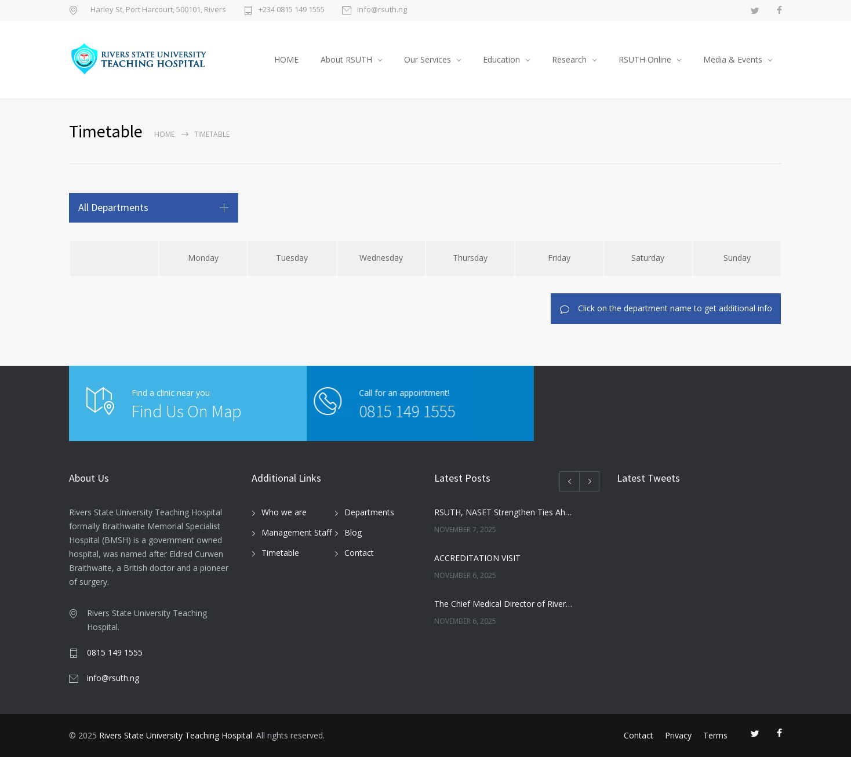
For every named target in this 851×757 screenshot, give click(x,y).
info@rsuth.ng (382, 10)
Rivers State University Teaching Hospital (175, 735)
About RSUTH (346, 59)
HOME (286, 59)
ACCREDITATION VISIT (477, 557)
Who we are (284, 512)
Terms (715, 735)
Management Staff (296, 532)
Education (501, 59)
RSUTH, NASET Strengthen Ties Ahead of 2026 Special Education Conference (504, 512)
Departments (369, 512)
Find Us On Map (187, 411)
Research (569, 59)
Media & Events (732, 59)
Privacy (678, 735)
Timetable (280, 552)
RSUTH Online (645, 59)
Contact (359, 552)
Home (164, 134)
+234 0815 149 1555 (292, 10)
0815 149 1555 (360, 411)
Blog (353, 532)
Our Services (427, 59)
